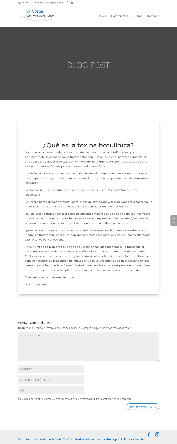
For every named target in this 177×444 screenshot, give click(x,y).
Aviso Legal (111, 439)
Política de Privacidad (88, 439)
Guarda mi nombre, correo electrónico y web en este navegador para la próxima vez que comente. (77, 398)
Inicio (102, 16)
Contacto (153, 16)
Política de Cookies (133, 439)
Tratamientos (119, 16)
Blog (139, 16)
